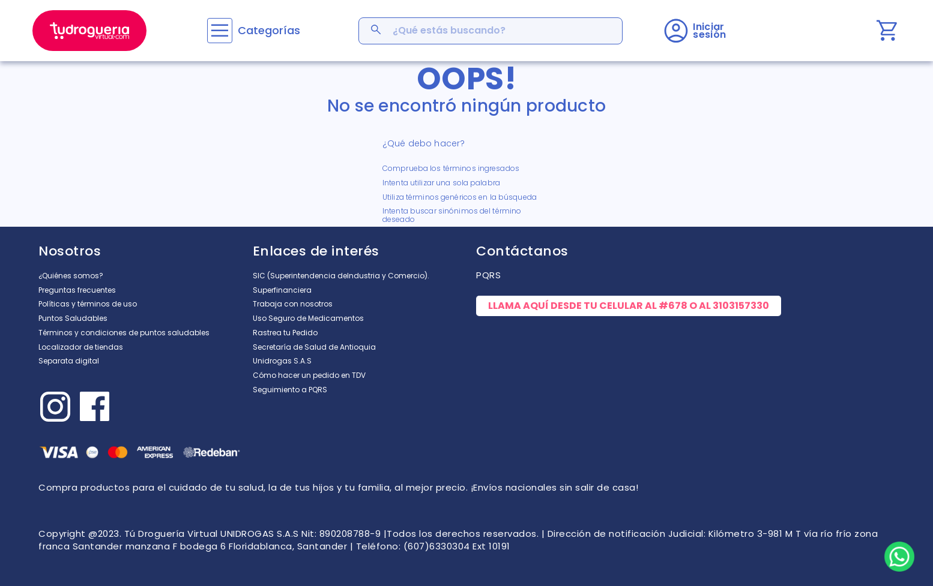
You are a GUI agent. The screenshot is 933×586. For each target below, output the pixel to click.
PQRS (488, 275)
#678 (673, 305)
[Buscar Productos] (377, 31)
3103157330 (741, 305)
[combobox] (490, 30)
